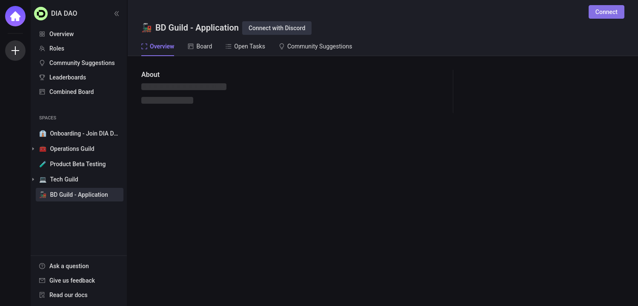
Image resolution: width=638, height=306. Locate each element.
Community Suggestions (82, 63)
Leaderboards (67, 77)
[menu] (79, 63)
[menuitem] (79, 34)
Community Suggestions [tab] (315, 46)
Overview (61, 34)
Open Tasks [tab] (245, 46)
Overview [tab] (157, 46)
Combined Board (71, 91)
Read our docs (68, 295)
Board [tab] (200, 46)
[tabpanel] (383, 181)
